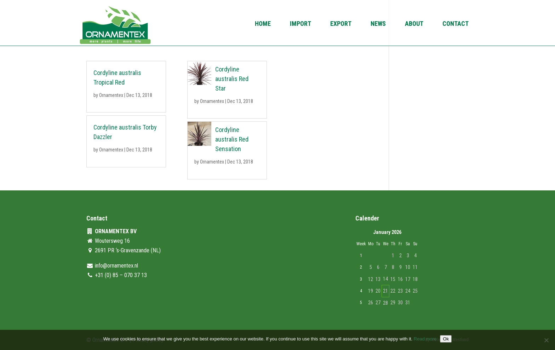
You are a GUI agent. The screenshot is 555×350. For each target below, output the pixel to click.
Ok (446, 339)
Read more (425, 339)
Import (300, 24)
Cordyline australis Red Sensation (231, 139)
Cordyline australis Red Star (231, 78)
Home (263, 24)
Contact (455, 24)
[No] (546, 340)
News (378, 24)
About (414, 24)
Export (340, 24)
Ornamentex (111, 95)
